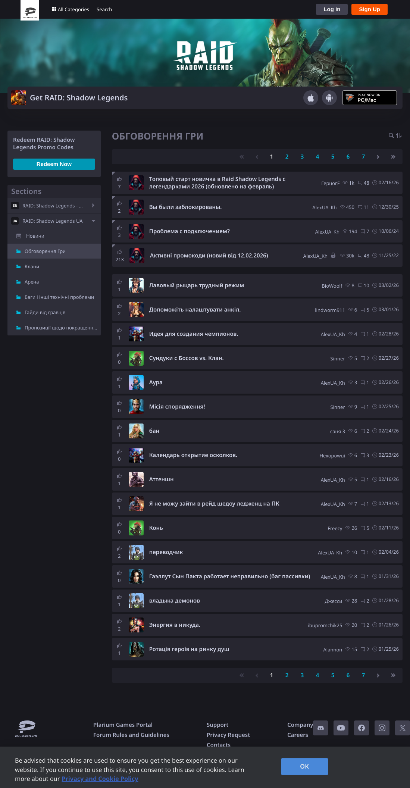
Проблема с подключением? (189, 231)
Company (300, 725)
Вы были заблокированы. (185, 207)
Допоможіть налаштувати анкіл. (195, 309)
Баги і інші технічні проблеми (59, 297)
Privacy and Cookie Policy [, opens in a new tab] (100, 779)
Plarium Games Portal (123, 725)
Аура (156, 382)
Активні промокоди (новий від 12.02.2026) (209, 255)
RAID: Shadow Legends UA (52, 221)
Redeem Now (54, 164)
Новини (35, 235)
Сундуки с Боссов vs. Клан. (186, 358)
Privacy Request (228, 735)
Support (217, 725)
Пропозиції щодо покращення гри (63, 327)
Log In (331, 9)
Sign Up (369, 9)
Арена (32, 281)
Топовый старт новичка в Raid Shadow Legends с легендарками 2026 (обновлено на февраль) (217, 182)
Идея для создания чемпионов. (193, 334)
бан (154, 431)
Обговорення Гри (45, 251)
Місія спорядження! (177, 406)
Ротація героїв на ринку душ (189, 649)
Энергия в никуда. (174, 625)
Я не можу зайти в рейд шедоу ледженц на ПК (214, 503)
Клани (32, 266)
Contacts (219, 745)
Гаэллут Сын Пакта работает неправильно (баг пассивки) (229, 576)
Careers (297, 735)
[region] (205, 767)
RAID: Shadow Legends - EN (53, 205)
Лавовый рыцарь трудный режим (196, 285)
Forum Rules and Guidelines (131, 735)
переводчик (166, 552)
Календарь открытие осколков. (193, 455)
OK (304, 766)
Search (104, 9)
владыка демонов (174, 600)
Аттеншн (161, 479)
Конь (156, 528)
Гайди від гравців (45, 312)
